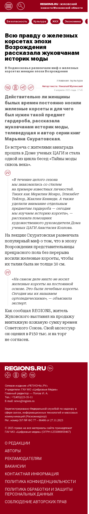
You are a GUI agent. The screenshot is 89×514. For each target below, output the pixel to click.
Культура (76, 80)
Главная (63, 80)
